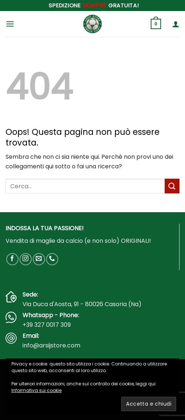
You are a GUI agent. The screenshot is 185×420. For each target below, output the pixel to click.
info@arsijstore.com (51, 345)
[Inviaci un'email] (39, 259)
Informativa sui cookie (36, 390)
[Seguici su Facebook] (12, 259)
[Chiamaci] (52, 259)
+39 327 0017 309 (46, 325)
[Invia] (172, 186)
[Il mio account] (175, 24)
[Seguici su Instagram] (26, 259)
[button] (10, 24)
